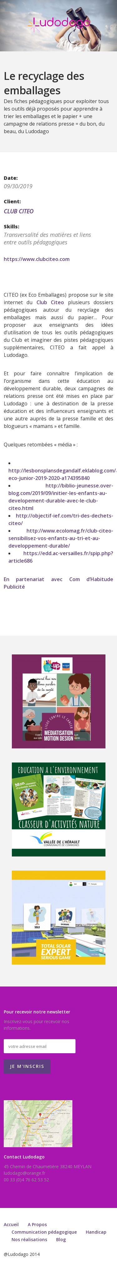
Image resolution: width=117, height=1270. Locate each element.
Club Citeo (50, 302)
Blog (61, 1239)
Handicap (96, 1232)
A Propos (37, 1224)
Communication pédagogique (44, 1232)
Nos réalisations (29, 1239)
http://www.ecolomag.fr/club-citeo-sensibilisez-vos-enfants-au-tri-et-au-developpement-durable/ (60, 538)
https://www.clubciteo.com (37, 259)
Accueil (11, 1224)
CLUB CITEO (18, 211)
